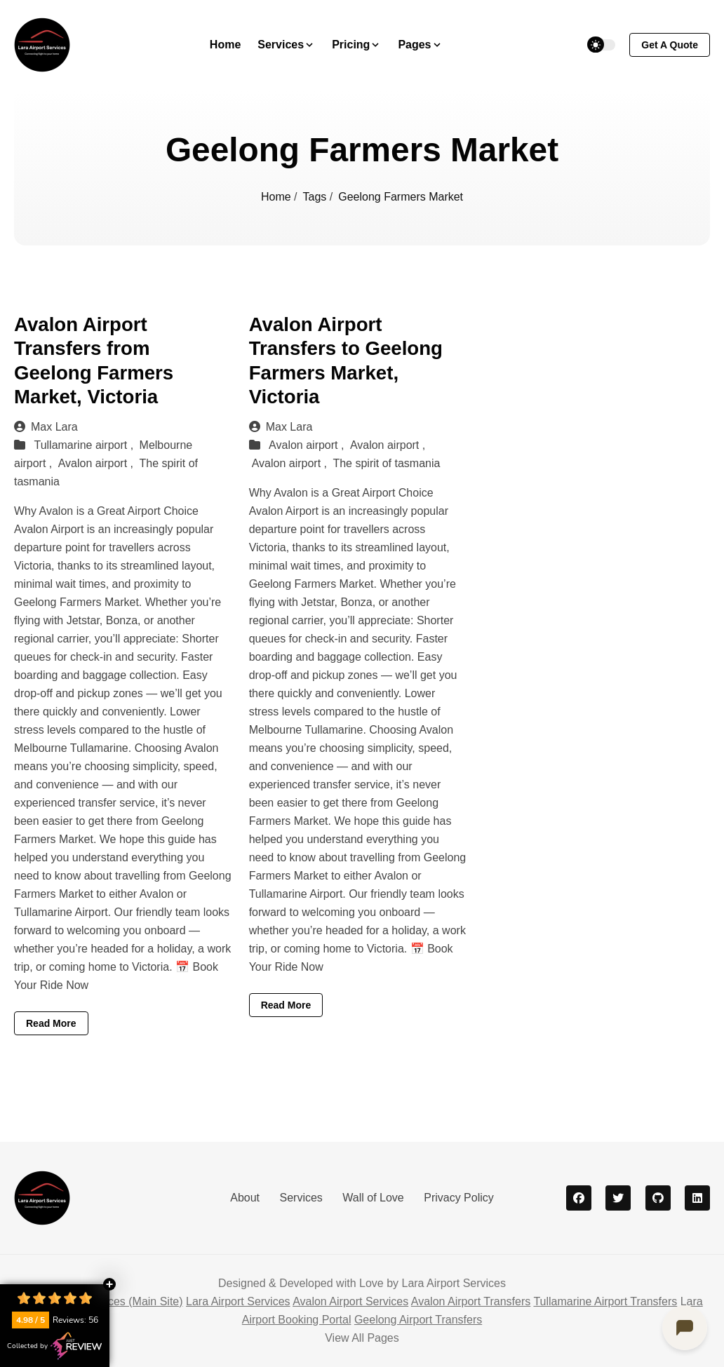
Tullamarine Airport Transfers (605, 1301)
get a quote (669, 44)
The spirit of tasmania (386, 463)
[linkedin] (697, 1198)
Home (225, 44)
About (245, 1198)
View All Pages (362, 1338)
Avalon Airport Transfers (470, 1301)
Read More (51, 1023)
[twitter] (618, 1198)
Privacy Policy (459, 1198)
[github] (658, 1198)
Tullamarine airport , (85, 445)
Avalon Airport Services (350, 1301)
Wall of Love (372, 1198)
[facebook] (578, 1198)
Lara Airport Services (238, 1301)
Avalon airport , (97, 463)
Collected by (54, 1346)
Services (300, 1198)
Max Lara (46, 427)
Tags (316, 197)
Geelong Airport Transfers (418, 1320)
